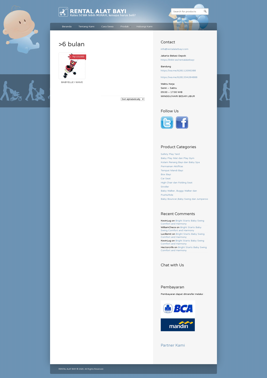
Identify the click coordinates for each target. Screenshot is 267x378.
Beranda (67, 26)
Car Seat (166, 178)
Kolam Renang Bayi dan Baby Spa (180, 162)
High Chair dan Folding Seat (176, 182)
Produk (124, 27)
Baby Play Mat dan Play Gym (177, 158)
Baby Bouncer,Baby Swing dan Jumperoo (184, 199)
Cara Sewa (107, 26)
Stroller (165, 186)
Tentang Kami (86, 26)
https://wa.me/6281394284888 (179, 77)
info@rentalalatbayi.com (174, 49)
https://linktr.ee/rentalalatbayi (177, 59)
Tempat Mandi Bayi (172, 170)
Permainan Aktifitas (172, 166)
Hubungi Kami (144, 26)
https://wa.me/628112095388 (178, 70)
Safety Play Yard (170, 154)
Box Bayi (166, 174)
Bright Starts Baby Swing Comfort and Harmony (182, 222)
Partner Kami (173, 345)
